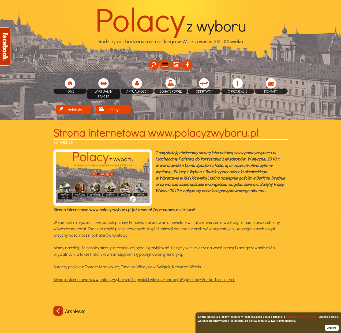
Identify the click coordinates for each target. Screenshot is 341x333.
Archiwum (69, 311)
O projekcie (237, 91)
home (70, 91)
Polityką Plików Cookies (301, 316)
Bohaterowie (170, 91)
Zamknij (331, 327)
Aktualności (137, 91)
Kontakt (271, 91)
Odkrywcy (204, 91)
